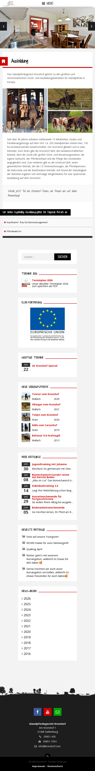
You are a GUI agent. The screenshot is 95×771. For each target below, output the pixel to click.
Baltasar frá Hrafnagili (46, 435)
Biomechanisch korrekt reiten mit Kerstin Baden (50, 476)
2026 (27, 598)
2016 (27, 654)
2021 (27, 626)
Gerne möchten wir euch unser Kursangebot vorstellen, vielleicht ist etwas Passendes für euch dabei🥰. (47, 572)
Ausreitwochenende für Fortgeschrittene (46, 498)
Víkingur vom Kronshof (46, 404)
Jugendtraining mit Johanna (49, 464)
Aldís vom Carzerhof (44, 425)
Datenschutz (55, 766)
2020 (27, 632)
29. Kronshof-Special (44, 365)
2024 (27, 609)
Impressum (38, 766)
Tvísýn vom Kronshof (45, 414)
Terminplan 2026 (42, 280)
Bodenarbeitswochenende (48, 507)
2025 (27, 604)
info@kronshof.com (50, 746)
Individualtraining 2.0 (45, 485)
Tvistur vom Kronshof (45, 394)
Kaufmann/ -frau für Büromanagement (27, 222)
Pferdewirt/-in (14, 231)
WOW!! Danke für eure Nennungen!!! (47, 543)
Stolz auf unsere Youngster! (42, 536)
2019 (27, 637)
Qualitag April (34, 549)
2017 (27, 648)
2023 (27, 615)
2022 (27, 620)
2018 (27, 643)
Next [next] (91, 26)
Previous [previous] (3, 26)
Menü (50, 3)
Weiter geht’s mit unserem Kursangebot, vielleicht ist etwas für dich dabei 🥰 (47, 559)
